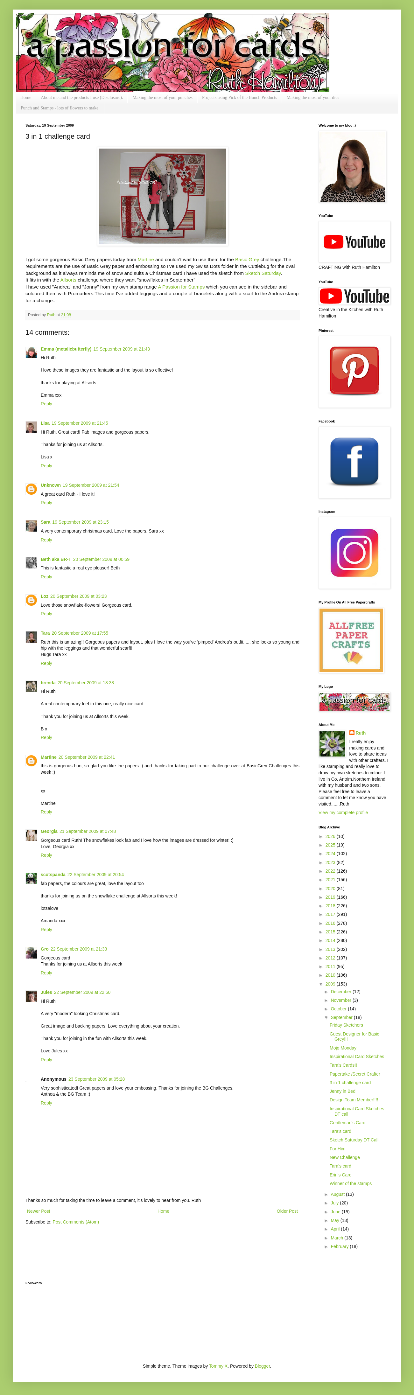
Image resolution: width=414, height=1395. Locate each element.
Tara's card (340, 1131)
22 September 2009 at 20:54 (95, 874)
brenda (48, 682)
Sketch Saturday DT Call (354, 1139)
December (341, 991)
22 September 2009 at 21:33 (79, 949)
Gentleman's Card (347, 1122)
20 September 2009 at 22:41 (87, 757)
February (340, 1246)
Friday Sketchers (346, 1025)
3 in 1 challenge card (350, 1082)
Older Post (287, 1211)
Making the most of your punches (162, 97)
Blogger (262, 1366)
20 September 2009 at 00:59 (101, 559)
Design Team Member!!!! (354, 1099)
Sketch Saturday (263, 273)
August (338, 1194)
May (335, 1220)
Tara (45, 633)
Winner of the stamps (351, 1183)
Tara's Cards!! (343, 1065)
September (342, 1017)
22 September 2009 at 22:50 (82, 992)
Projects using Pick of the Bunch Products (239, 97)
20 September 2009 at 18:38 (86, 682)
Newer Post (38, 1211)
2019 (331, 897)
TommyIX (218, 1366)
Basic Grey (248, 259)
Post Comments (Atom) (76, 1221)
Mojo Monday (343, 1047)
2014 (331, 940)
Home (25, 97)
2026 (331, 836)
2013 (331, 949)
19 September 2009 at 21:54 (91, 485)
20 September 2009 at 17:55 (80, 633)
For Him (338, 1148)
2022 (331, 871)
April (336, 1228)
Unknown (51, 485)
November (341, 1000)
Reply (46, 403)
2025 (331, 844)
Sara (45, 522)
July (335, 1202)
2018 (331, 905)
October (339, 1008)
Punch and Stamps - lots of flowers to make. (60, 108)
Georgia (49, 831)
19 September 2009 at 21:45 (80, 423)
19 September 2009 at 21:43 (121, 349)
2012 (331, 957)
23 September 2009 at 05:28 (96, 1079)
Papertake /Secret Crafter (355, 1074)
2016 (331, 923)
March (337, 1237)
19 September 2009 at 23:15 (80, 522)
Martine (145, 259)
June (336, 1211)
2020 (331, 888)
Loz (44, 596)
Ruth (52, 315)
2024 (331, 853)
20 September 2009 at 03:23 (78, 596)
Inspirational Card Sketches (357, 1056)
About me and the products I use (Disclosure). (82, 97)
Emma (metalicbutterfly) (66, 349)
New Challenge (345, 1157)
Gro (45, 949)
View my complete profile (343, 812)
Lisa (45, 423)
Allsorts (68, 279)
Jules (46, 992)
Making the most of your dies (313, 97)
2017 (331, 914)
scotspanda (53, 874)
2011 (331, 966)
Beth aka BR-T (56, 559)
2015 (331, 931)
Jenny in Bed (342, 1091)
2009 (331, 984)
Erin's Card (341, 1174)
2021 (331, 879)
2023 (331, 862)
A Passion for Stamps (181, 286)
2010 (331, 975)
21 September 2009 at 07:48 (88, 831)
